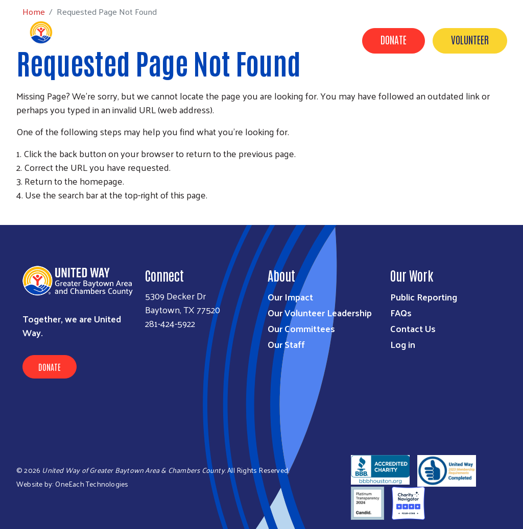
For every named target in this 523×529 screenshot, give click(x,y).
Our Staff (286, 344)
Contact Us (353, 88)
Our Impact (174, 88)
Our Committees (301, 328)
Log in (402, 344)
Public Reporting (423, 297)
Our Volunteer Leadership (320, 312)
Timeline (409, 88)
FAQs (401, 312)
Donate (394, 39)
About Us (296, 88)
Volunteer (470, 39)
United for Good (474, 88)
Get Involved (237, 88)
